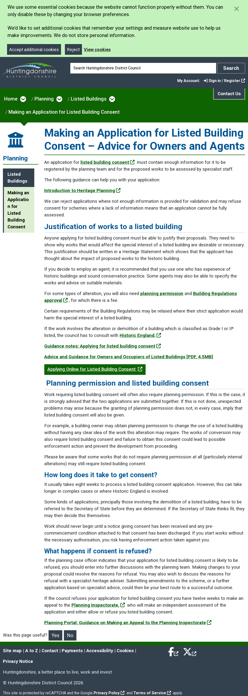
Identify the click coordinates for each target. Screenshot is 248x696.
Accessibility (99, 650)
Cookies (125, 650)
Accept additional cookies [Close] (34, 49)
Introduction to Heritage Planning (82, 190)
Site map (12, 650)
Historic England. (140, 335)
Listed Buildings (88, 99)
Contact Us (229, 93)
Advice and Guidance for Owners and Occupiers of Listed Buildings (128, 357)
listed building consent (107, 162)
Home (11, 99)
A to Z (31, 650)
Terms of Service (152, 693)
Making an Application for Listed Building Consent (64, 112)
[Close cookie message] (236, 8)
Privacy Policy (109, 693)
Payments (72, 650)
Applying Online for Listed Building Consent (94, 369)
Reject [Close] (73, 49)
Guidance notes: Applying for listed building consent (102, 346)
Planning (44, 99)
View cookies (97, 49)
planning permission (161, 293)
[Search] (143, 68)
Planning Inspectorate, (98, 605)
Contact (50, 650)
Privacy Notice (18, 661)
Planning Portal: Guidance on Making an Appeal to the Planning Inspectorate (128, 622)
